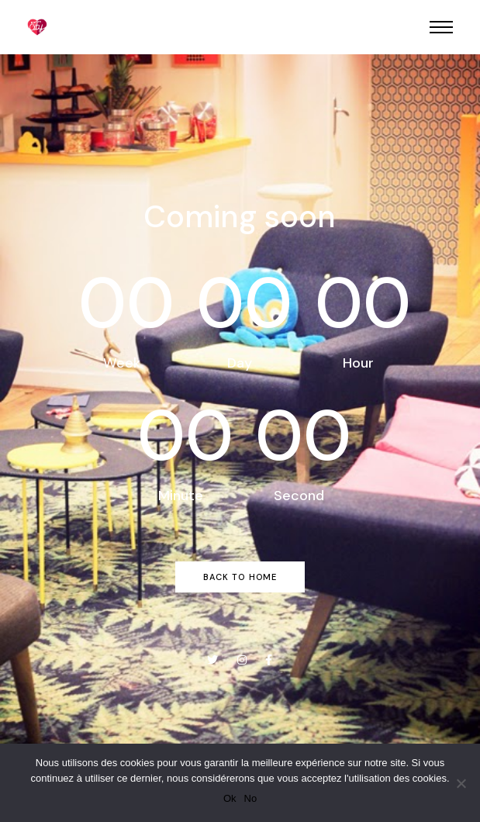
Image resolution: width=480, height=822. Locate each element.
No (250, 798)
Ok (230, 798)
